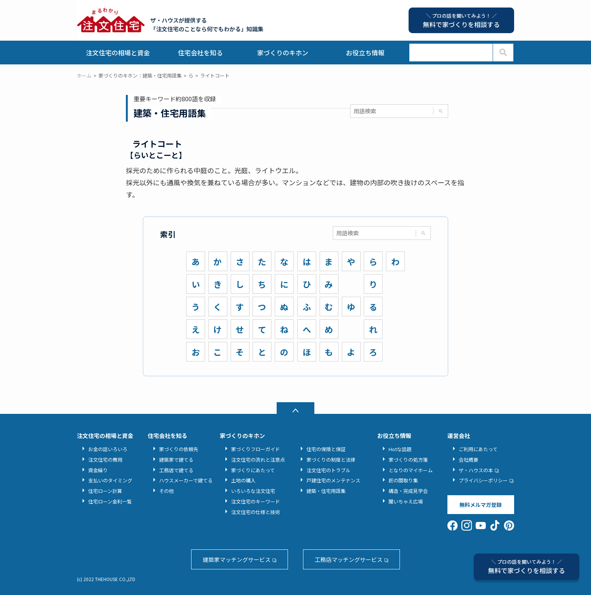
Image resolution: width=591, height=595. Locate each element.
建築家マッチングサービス (237, 559)
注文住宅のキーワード (255, 501)
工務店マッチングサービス (349, 559)
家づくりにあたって (253, 470)
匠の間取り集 (403, 480)
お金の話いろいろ (107, 449)
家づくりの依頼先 (178, 449)
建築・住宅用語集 (326, 490)
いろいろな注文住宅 (253, 490)
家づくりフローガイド (255, 449)
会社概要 (468, 459)
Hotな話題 (400, 449)
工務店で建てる (176, 470)
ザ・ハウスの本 (476, 470)
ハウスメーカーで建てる (186, 480)
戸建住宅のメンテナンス (333, 480)
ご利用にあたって (478, 449)
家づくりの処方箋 (408, 459)
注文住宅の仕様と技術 (255, 512)
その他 (166, 490)
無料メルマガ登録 (480, 504)
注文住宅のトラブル (328, 470)
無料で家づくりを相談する (526, 566)
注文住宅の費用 (105, 459)
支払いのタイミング (110, 480)
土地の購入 (243, 480)
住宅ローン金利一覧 (110, 501)
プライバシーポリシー (483, 480)
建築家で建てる (176, 459)
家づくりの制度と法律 (330, 459)
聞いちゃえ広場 (406, 501)
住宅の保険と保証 (326, 449)
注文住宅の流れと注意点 (258, 459)
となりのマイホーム (411, 470)
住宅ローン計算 (105, 490)
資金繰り (98, 470)
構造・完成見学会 (408, 490)
